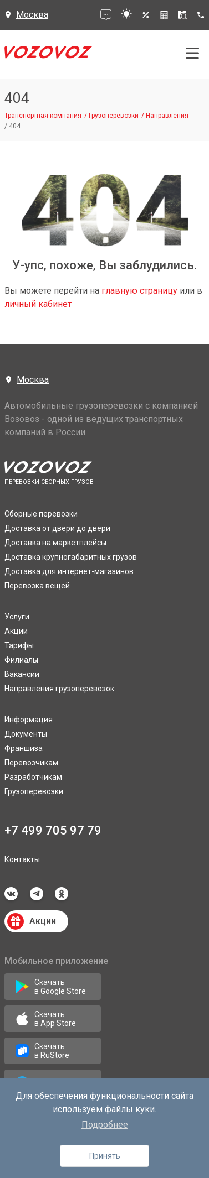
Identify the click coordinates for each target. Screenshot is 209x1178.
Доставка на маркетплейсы (55, 542)
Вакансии (21, 674)
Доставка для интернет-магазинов (69, 571)
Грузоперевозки (33, 791)
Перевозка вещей (37, 585)
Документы (25, 733)
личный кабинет (38, 304)
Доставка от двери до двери (57, 528)
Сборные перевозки (41, 513)
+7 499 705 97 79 (52, 830)
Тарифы (19, 645)
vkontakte (11, 893)
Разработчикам (33, 777)
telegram (36, 893)
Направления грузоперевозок (59, 688)
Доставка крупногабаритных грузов (70, 556)
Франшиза (23, 748)
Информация (28, 719)
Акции (16, 631)
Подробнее (104, 1124)
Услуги (16, 616)
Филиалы (21, 659)
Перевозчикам (31, 762)
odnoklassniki (61, 893)
